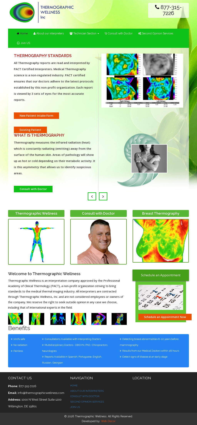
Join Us (75, 407)
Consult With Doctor (84, 396)
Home (24, 33)
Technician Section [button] (84, 33)
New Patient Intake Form (36, 115)
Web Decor (108, 421)
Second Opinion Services (155, 33)
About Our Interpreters (87, 390)
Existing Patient (30, 130)
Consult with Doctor (119, 33)
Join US (23, 43)
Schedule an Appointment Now (165, 317)
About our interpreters (48, 33)
